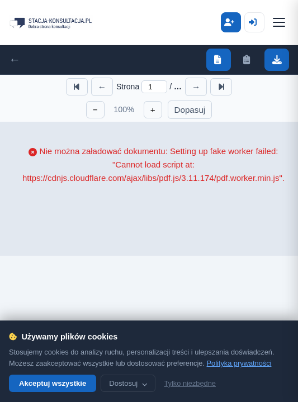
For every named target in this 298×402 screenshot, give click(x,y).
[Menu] (279, 22)
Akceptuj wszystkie (52, 383)
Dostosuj (128, 383)
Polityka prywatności (239, 363)
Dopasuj (190, 109)
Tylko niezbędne (189, 383)
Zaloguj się (231, 22)
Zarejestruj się (254, 22)
